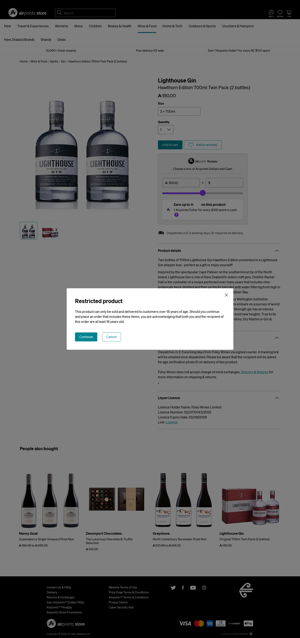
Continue (86, 337)
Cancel (111, 337)
